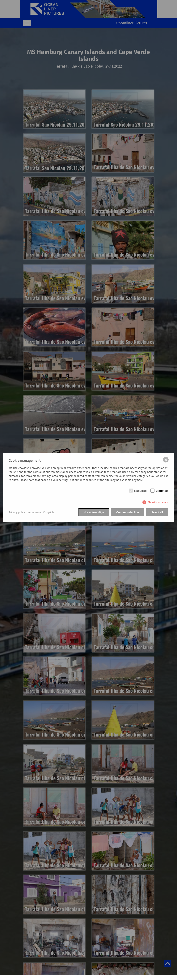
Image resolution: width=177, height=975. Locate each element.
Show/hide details (157, 502)
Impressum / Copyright (41, 512)
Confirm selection (127, 512)
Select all (157, 512)
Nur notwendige (94, 512)
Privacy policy (17, 512)
